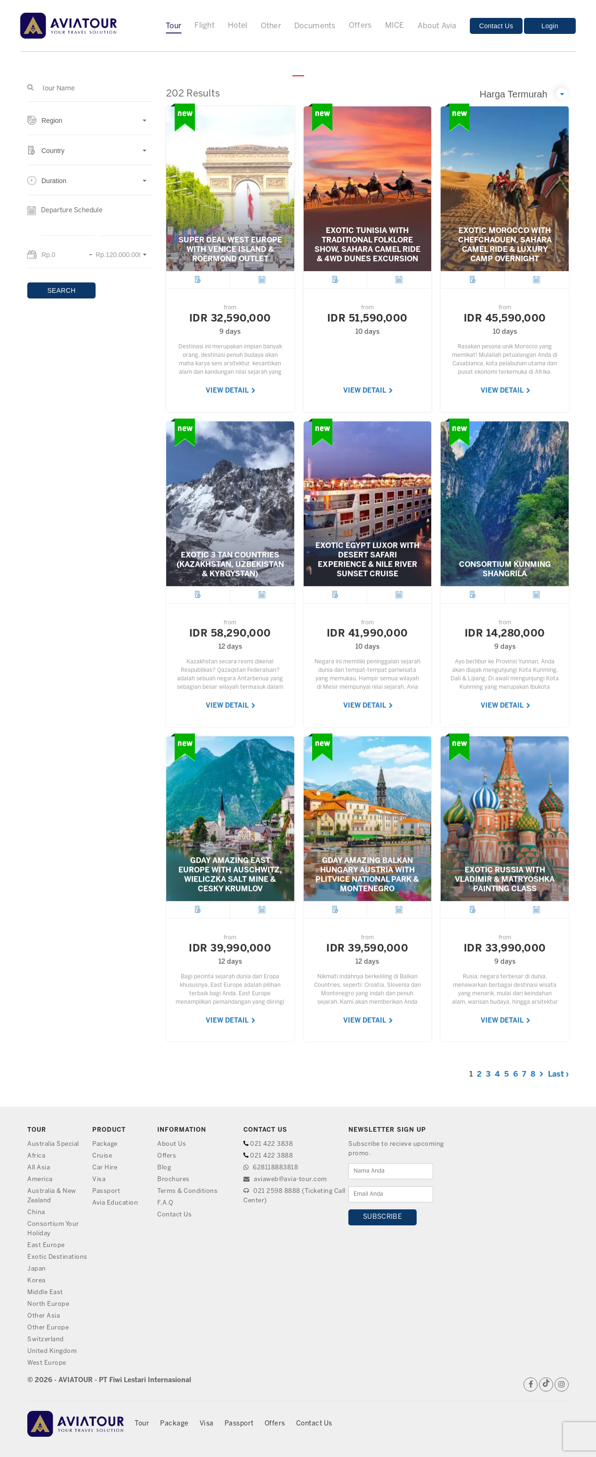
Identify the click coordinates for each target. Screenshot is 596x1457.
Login (549, 26)
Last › (558, 1074)
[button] (89, 125)
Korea (36, 1281)
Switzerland (45, 1339)
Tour (173, 26)
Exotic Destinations (57, 1257)
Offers (360, 25)
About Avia (437, 26)
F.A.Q (165, 1203)
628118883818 (270, 1168)
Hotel (238, 25)
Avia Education (115, 1203)
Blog (164, 1168)
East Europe (46, 1245)
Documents (315, 26)
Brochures (173, 1179)
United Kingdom (52, 1351)
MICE (394, 25)
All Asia (38, 1168)
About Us (171, 1144)
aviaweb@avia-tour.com (285, 1179)
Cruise (102, 1156)
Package (105, 1144)
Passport (106, 1191)
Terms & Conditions (187, 1191)
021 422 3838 (271, 1144)
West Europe (46, 1363)
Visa (98, 1179)
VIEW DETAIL (231, 391)
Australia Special (53, 1144)
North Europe (48, 1304)
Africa (36, 1156)
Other (271, 26)
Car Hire (104, 1168)
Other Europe (48, 1328)
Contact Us (496, 26)
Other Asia (43, 1316)
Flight (204, 25)
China (36, 1212)
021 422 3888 (271, 1156)
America (40, 1179)
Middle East (45, 1292)
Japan (36, 1269)
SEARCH (61, 290)
